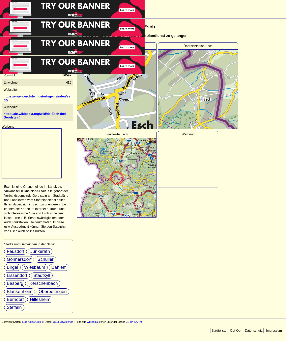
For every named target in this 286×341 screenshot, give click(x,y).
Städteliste (219, 330)
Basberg (15, 283)
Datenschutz (254, 330)
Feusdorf (15, 251)
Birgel (12, 267)
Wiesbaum (34, 267)
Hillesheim (40, 299)
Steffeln (14, 307)
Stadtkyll (41, 275)
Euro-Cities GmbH (32, 321)
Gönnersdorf (19, 259)
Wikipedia (92, 321)
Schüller (46, 259)
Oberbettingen (53, 291)
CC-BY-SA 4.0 (134, 321)
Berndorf (15, 299)
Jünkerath (40, 251)
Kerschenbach (43, 283)
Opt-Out (235, 330)
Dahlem (59, 267)
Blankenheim (19, 291)
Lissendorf (17, 275)
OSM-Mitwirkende (63, 321)
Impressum (274, 330)
